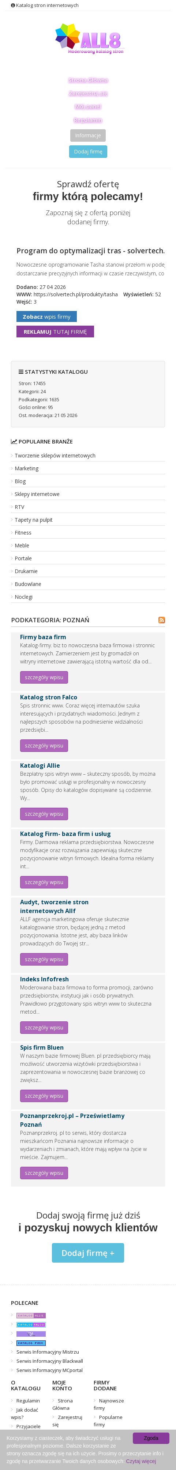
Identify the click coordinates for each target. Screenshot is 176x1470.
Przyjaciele (28, 1426)
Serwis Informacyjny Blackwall (49, 1361)
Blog (20, 481)
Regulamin (88, 119)
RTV (19, 506)
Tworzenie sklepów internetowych (55, 455)
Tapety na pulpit (34, 519)
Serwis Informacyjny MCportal (49, 1370)
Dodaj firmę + (88, 1252)
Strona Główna (88, 79)
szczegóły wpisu (44, 677)
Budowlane (28, 583)
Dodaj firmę (88, 151)
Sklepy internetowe (37, 493)
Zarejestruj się (88, 93)
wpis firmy (47, 316)
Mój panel (88, 106)
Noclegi (24, 596)
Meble (22, 545)
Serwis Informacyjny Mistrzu (47, 1351)
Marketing (26, 468)
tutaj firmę (55, 331)
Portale (23, 558)
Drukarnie (26, 571)
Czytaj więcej (141, 1461)
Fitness (23, 532)
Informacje (88, 135)
